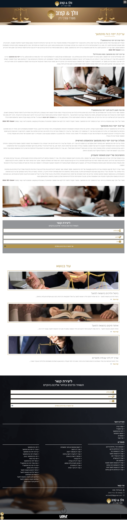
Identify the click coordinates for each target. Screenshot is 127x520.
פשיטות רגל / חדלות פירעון (114, 447)
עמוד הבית (119, 427)
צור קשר (120, 438)
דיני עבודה (77, 459)
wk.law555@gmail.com (115, 495)
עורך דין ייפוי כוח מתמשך (30, 449)
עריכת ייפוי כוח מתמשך (30, 452)
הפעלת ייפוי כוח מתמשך (30, 454)
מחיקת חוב (119, 461)
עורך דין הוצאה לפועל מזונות (114, 463)
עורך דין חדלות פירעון (116, 449)
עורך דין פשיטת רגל (117, 451)
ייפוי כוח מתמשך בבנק (31, 456)
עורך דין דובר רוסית (74, 468)
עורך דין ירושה (75, 449)
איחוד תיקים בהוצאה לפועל (29, 470)
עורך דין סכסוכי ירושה (73, 452)
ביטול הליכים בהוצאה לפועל (29, 472)
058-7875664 (118, 490)
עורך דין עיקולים (118, 458)
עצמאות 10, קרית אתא (116, 493)
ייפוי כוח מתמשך (118, 431)
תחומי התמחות (118, 433)
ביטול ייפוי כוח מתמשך (31, 461)
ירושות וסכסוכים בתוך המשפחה (70, 447)
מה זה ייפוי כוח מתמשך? (30, 465)
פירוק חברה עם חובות (31, 482)
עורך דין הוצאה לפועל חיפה (114, 467)
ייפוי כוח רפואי (33, 459)
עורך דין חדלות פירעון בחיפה (114, 470)
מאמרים (120, 436)
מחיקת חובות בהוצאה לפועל (29, 479)
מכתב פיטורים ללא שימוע (72, 463)
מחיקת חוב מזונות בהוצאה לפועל (27, 477)
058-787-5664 (114, 50)
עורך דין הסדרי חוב (117, 456)
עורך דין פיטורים (75, 465)
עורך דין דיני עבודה (74, 461)
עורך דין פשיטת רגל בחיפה (114, 465)
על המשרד (119, 429)
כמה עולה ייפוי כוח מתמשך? (29, 463)
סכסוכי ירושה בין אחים (73, 456)
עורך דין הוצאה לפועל (116, 454)
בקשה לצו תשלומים (31, 475)
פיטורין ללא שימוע (32, 468)
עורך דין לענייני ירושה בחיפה (71, 454)
